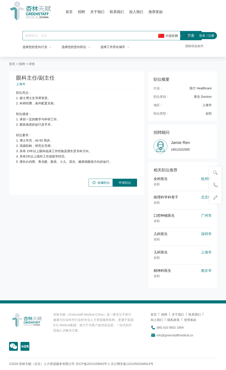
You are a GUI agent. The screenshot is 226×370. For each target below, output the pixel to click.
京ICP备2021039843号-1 (92, 364)
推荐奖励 (156, 12)
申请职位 (125, 182)
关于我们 (97, 12)
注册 (211, 35)
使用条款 (190, 320)
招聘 (81, 12)
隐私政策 (173, 320)
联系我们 (117, 12)
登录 (202, 35)
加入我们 (136, 12)
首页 (69, 12)
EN (188, 36)
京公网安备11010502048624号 (132, 364)
